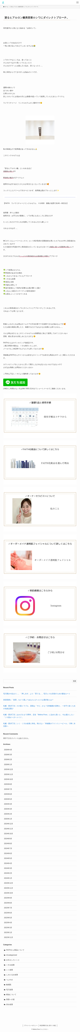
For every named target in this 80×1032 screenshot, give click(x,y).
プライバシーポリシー (31, 1025)
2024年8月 (8, 843)
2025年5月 (8, 799)
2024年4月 (8, 863)
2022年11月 (8, 937)
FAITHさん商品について (15, 950)
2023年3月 (8, 927)
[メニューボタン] (77, 2)
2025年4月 (8, 804)
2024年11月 (8, 829)
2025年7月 (8, 789)
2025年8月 (8, 784)
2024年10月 (8, 834)
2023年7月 (8, 908)
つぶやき (9, 980)
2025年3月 (8, 809)
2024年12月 (8, 824)
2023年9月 (8, 898)
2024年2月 (8, 873)
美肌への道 (10, 999)
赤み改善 (9, 1004)
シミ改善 (9, 970)
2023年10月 (8, 893)
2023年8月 (8, 903)
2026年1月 (8, 764)
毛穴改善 (9, 989)
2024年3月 (8, 868)
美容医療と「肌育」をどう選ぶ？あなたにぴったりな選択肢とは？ (28, 700)
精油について (11, 994)
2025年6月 (8, 794)
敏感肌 (8, 984)
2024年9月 (8, 839)
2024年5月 (8, 858)
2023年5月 (8, 918)
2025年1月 (8, 819)
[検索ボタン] (72, 2)
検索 (74, 681)
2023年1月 (8, 932)
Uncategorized (11, 955)
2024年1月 (8, 878)
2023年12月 (8, 883)
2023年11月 (8, 888)
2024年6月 (8, 853)
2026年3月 (8, 754)
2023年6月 (8, 913)
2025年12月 (8, 769)
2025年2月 (8, 814)
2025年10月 (8, 779)
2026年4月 (8, 750)
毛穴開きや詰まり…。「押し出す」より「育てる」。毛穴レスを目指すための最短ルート (36, 694)
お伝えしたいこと (13, 960)
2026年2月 (8, 759)
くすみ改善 (10, 965)
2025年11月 (8, 774)
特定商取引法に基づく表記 (48, 1025)
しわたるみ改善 (12, 975)
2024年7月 (8, 848)
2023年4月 (8, 922)
